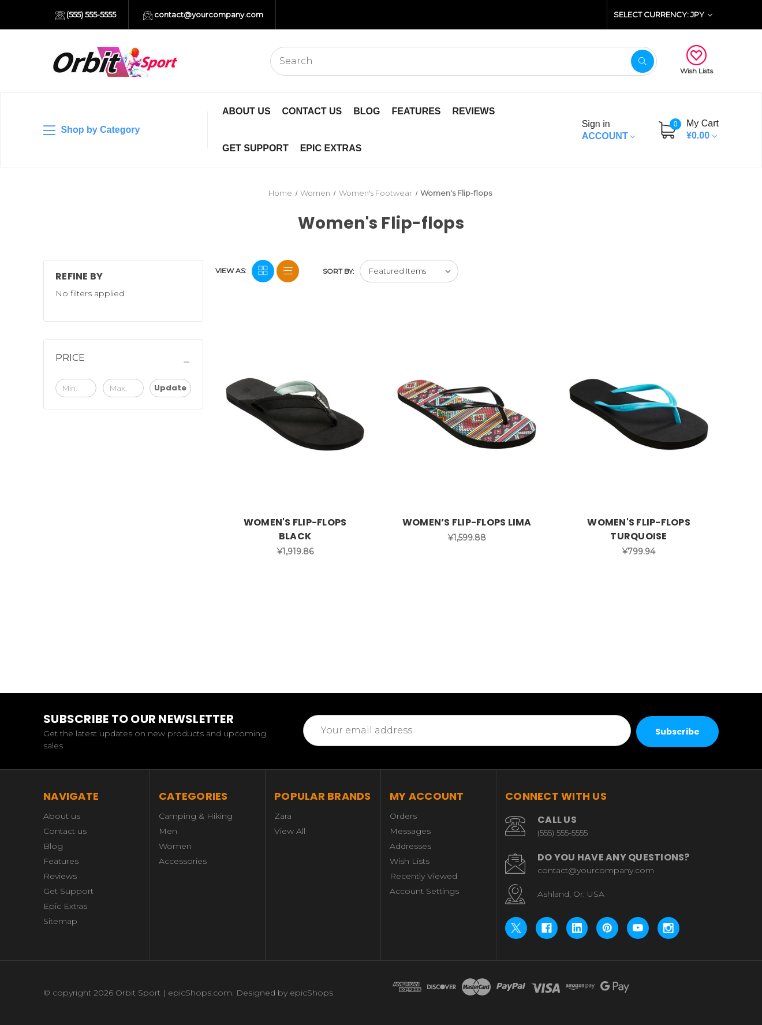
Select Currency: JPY (663, 14)
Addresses (410, 846)
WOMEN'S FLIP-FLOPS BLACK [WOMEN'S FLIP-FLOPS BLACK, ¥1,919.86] (295, 529)
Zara (283, 816)
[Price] (123, 362)
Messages (410, 831)
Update (170, 387)
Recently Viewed (423, 876)
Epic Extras (331, 148)
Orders (403, 816)
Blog (366, 111)
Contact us (312, 111)
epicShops (311, 992)
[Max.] (123, 388)
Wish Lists (696, 60)
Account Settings (424, 891)
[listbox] (409, 271)
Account (608, 129)
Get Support (255, 148)
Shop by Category (91, 130)
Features (415, 111)
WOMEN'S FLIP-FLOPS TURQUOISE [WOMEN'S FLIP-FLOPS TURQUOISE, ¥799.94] (638, 529)
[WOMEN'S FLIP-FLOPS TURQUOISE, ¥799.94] (638, 414)
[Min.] (75, 388)
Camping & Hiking (196, 816)
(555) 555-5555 (85, 15)
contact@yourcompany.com (203, 15)
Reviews (474, 111)
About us (246, 111)
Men (168, 831)
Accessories (183, 861)
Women (175, 846)
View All (289, 831)
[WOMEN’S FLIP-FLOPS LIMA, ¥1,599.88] (466, 414)
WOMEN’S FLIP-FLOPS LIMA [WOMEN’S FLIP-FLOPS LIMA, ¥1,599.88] (467, 522)
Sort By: (338, 271)
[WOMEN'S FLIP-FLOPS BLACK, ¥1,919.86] (295, 414)
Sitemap (60, 921)
